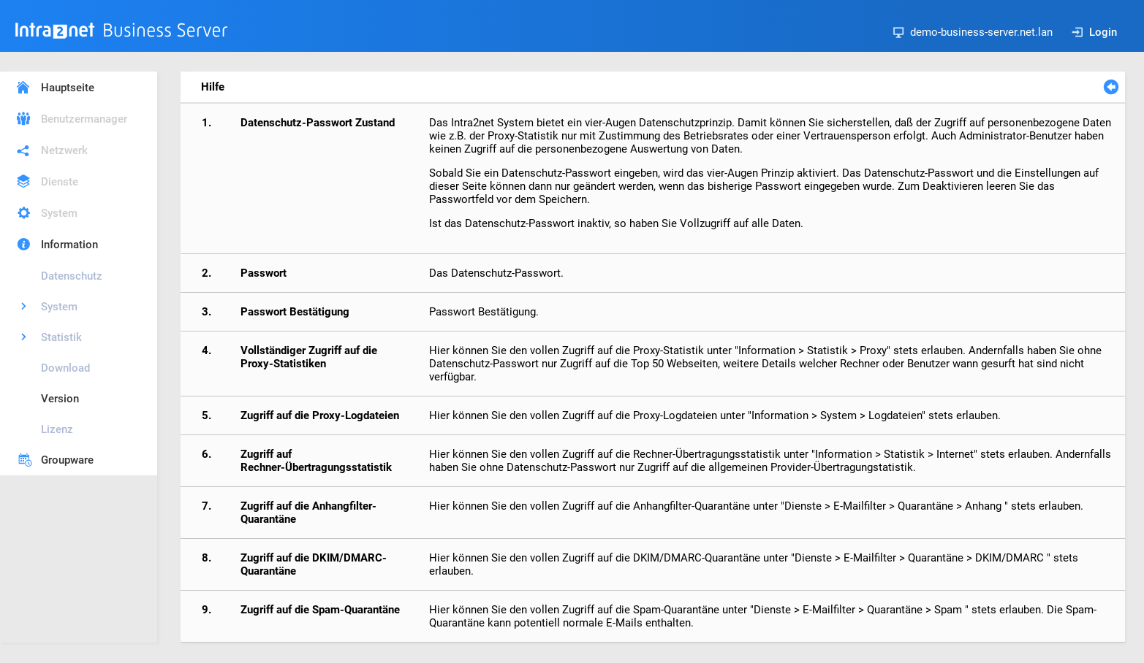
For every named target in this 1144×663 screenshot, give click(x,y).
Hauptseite (67, 87)
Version (60, 398)
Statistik (61, 337)
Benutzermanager (84, 119)
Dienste (59, 181)
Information (69, 244)
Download (65, 368)
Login (1094, 32)
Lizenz (57, 429)
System (59, 213)
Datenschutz (71, 276)
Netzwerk (64, 150)
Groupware (67, 460)
